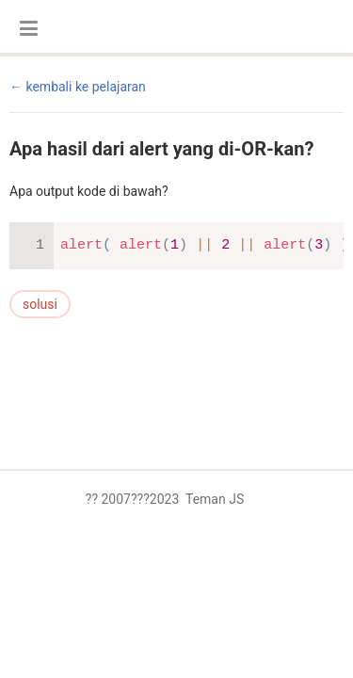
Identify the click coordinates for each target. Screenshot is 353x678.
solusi (40, 304)
